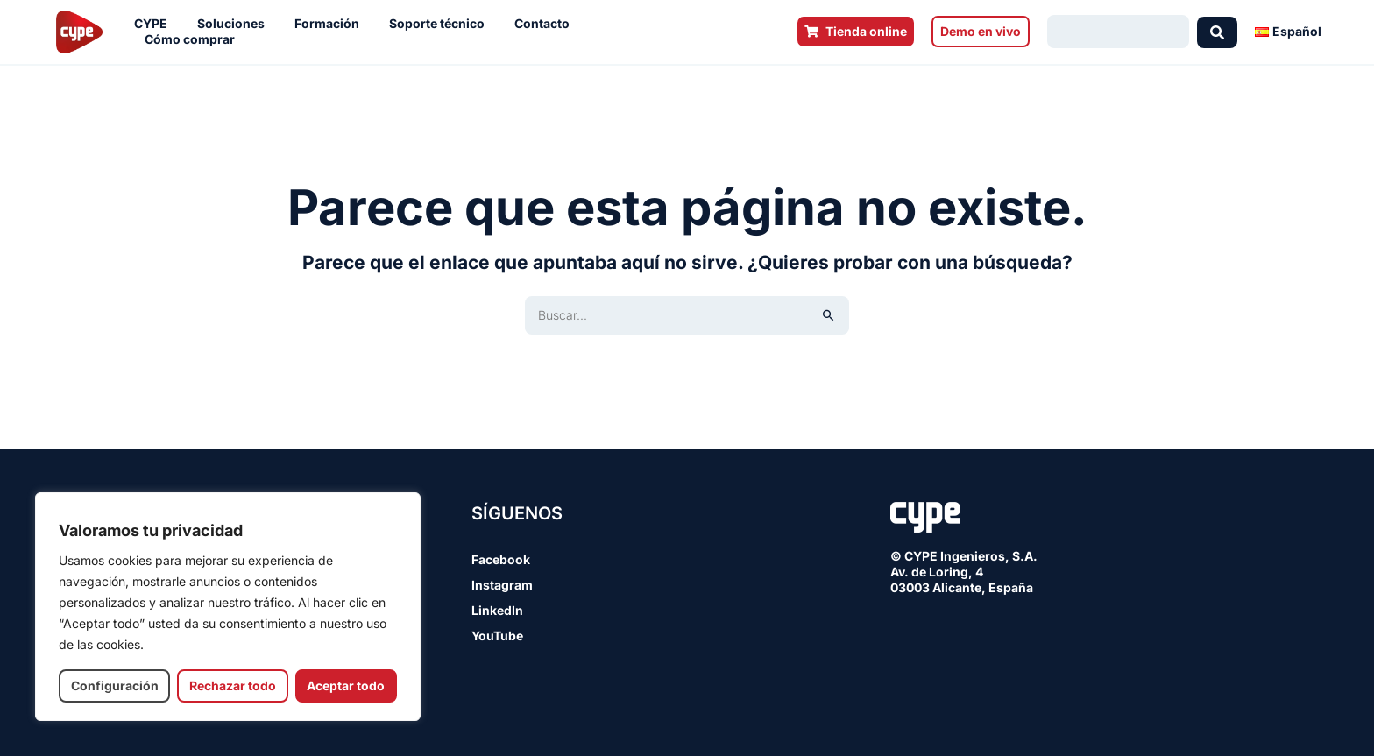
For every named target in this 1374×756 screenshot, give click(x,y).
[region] (228, 606)
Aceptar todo (346, 685)
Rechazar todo (232, 685)
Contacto (546, 24)
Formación (331, 24)
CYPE (155, 24)
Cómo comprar (194, 39)
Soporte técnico (441, 24)
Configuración (115, 685)
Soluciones (235, 24)
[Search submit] (1217, 31)
